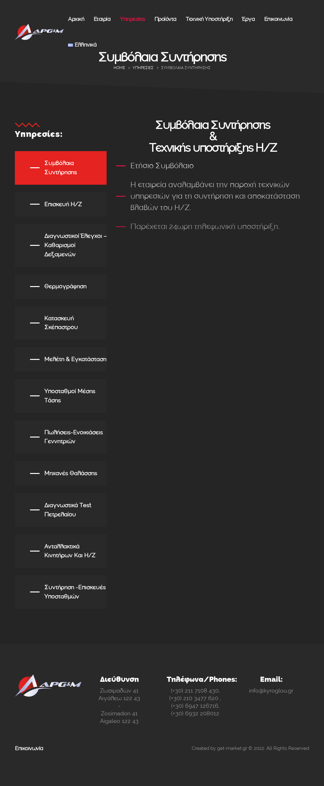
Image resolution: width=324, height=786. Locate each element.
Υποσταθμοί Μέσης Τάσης (69, 396)
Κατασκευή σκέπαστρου (61, 323)
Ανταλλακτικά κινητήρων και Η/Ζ (69, 551)
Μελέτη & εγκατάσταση (75, 359)
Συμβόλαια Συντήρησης (60, 168)
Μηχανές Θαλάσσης (70, 473)
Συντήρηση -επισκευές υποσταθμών (75, 592)
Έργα (248, 19)
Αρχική (76, 19)
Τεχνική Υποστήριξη (209, 19)
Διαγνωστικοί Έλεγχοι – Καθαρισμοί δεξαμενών (75, 245)
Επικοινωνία (278, 19)
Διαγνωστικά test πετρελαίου (67, 510)
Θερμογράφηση (65, 286)
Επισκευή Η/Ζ (63, 204)
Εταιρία (102, 19)
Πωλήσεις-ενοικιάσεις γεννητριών (73, 437)
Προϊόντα (165, 19)
